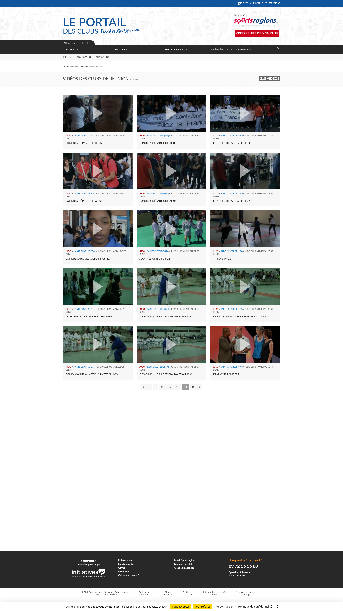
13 (177, 386)
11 (162, 386)
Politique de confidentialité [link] (255, 606)
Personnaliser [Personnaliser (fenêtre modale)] (224, 606)
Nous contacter (237, 575)
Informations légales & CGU (214, 593)
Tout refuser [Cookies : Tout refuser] (202, 606)
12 (170, 386)
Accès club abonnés (184, 567)
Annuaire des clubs (183, 564)
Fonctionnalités (126, 564)
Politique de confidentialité (145, 593)
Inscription (123, 571)
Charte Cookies (168, 593)
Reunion (101, 57)
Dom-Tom (83, 57)
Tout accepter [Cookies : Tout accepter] (180, 606)
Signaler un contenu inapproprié (246, 593)
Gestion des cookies (188, 593)
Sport (71, 49)
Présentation (125, 560)
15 (193, 386)
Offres (121, 567)
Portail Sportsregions (184, 560)
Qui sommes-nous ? (128, 575)
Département (175, 49)
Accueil (66, 66)
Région (121, 49)
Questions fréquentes (240, 572)
